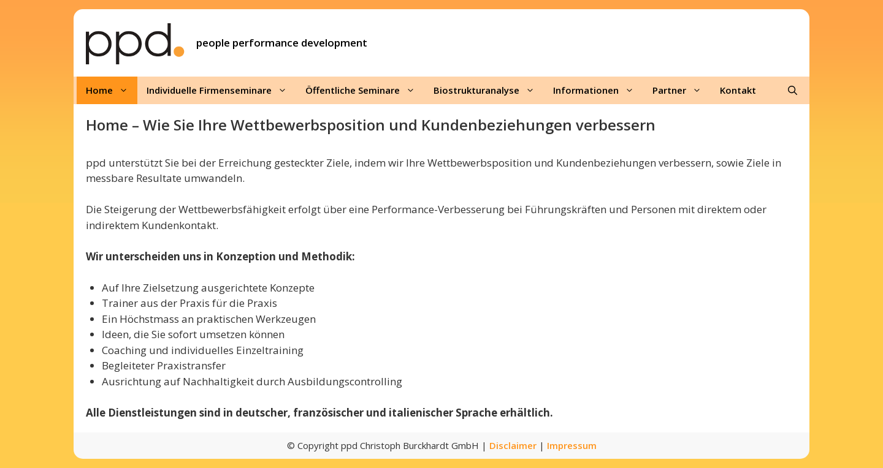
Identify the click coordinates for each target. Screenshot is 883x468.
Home (111, 90)
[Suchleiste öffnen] (792, 90)
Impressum (572, 445)
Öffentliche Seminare (364, 90)
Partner (681, 90)
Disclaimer (513, 445)
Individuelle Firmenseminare (221, 90)
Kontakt (738, 90)
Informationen (598, 90)
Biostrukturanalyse (489, 90)
